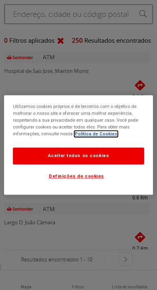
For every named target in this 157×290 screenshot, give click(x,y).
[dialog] (78, 145)
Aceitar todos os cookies (78, 156)
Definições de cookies (76, 176)
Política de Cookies (96, 134)
